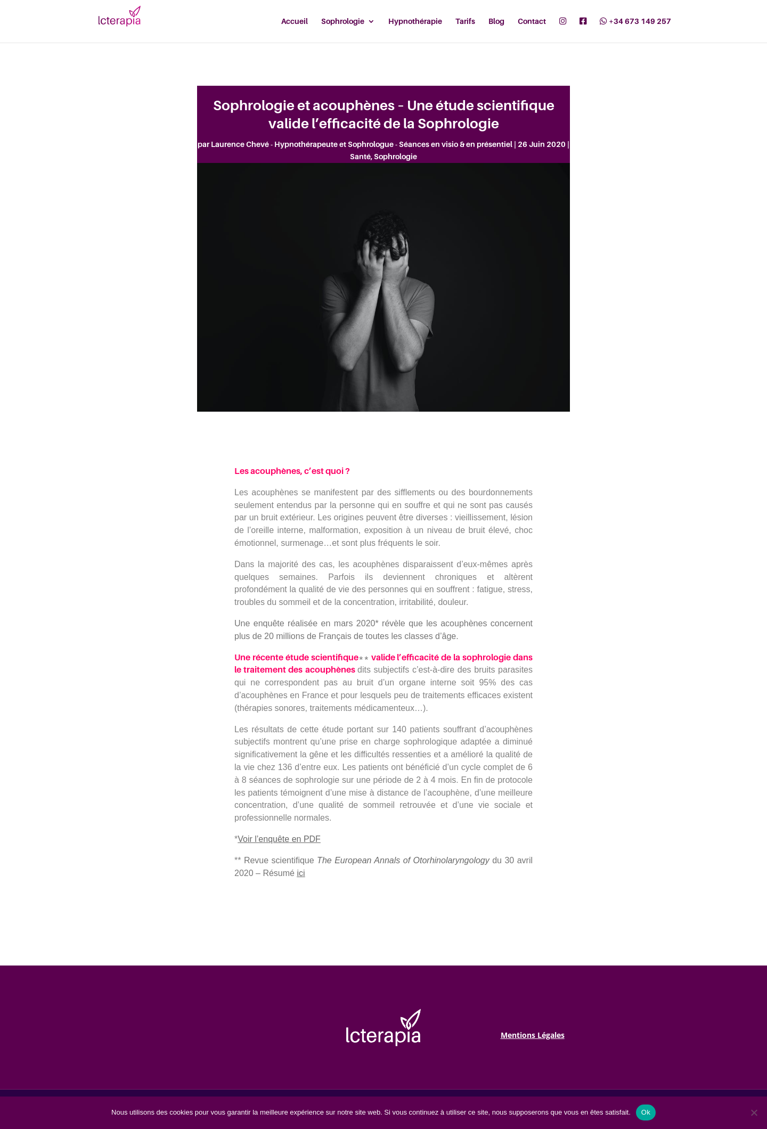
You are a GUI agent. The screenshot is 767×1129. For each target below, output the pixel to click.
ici (301, 873)
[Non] (753, 1112)
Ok (645, 1112)
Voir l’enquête (263, 839)
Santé (360, 156)
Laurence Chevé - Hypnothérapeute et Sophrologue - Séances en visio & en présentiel (361, 144)
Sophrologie (395, 156)
